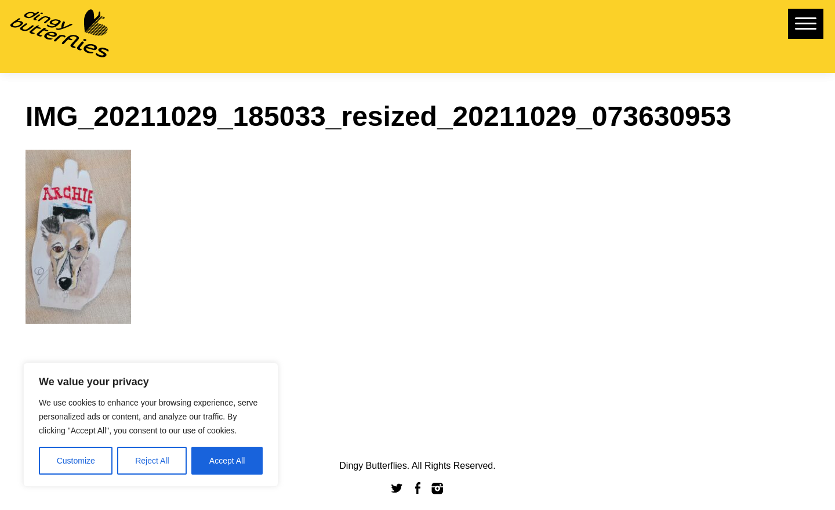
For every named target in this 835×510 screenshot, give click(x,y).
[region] (150, 425)
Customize (76, 460)
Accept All (227, 460)
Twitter (397, 488)
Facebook (417, 488)
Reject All (152, 460)
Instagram (437, 488)
